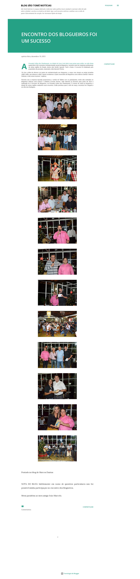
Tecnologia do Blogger (70, 573)
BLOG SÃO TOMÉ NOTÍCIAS (36, 5)
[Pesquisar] (108, 5)
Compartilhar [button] (109, 64)
